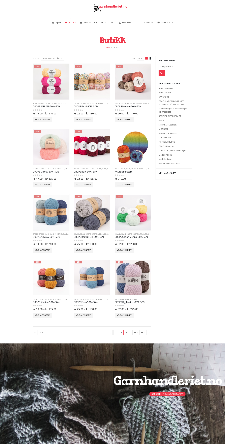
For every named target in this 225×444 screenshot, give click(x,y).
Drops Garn (56, 104)
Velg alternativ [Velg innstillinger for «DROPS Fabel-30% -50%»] (83, 119)
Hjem (56, 22)
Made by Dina (165, 159)
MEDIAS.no (178, 403)
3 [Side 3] (126, 332)
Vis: (133, 58)
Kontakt (108, 22)
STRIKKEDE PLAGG (167, 133)
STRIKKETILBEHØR (167, 124)
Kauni (133, 169)
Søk (162, 73)
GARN (63, 104)
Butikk (70, 22)
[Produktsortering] (52, 58)
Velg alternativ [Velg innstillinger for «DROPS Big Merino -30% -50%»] (124, 315)
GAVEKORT (164, 97)
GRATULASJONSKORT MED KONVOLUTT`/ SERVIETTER (172, 103)
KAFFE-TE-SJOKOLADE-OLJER (172, 150)
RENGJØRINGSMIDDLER (170, 116)
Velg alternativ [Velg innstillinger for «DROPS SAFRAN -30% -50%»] (42, 119)
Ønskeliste (165, 22)
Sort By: (36, 58)
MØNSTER (163, 129)
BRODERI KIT (165, 92)
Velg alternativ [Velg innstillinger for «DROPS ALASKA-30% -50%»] (42, 315)
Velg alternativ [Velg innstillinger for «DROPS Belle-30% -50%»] (83, 185)
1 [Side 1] (115, 332)
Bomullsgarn (38, 104)
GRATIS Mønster (166, 146)
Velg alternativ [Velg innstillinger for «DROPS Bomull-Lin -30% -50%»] (83, 250)
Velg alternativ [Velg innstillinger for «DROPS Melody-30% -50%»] (42, 185)
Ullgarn (109, 104)
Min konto (126, 22)
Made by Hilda (165, 154)
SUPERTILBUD (100, 104)
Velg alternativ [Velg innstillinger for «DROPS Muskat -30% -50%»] (124, 119)
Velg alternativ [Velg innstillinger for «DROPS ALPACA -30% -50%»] (42, 250)
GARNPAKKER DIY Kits (169, 163)
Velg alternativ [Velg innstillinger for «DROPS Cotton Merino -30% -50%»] (124, 250)
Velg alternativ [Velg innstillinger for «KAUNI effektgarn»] (124, 185)
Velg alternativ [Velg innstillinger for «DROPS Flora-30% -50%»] (83, 315)
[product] (51, 81)
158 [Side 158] (143, 332)
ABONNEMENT (166, 88)
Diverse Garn (120, 169)
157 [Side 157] (136, 332)
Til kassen (145, 22)
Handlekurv (88, 22)
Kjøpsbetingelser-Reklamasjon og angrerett (173, 110)
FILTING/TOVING (167, 142)
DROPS (47, 104)
